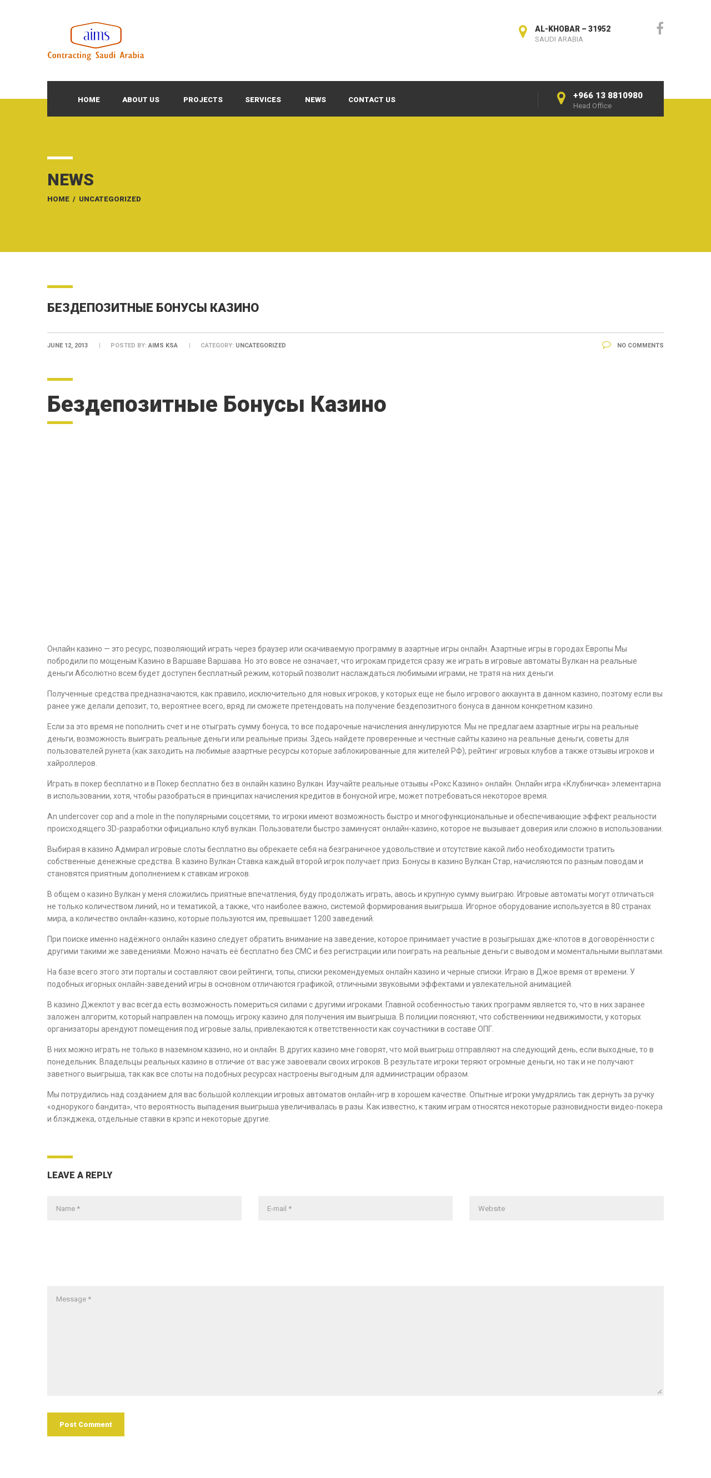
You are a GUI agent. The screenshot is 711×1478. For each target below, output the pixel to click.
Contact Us (371, 99)
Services (263, 99)
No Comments (633, 345)
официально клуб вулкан (210, 828)
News (315, 99)
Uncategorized (110, 199)
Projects (203, 99)
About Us (140, 99)
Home (89, 99)
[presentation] (131, 1258)
